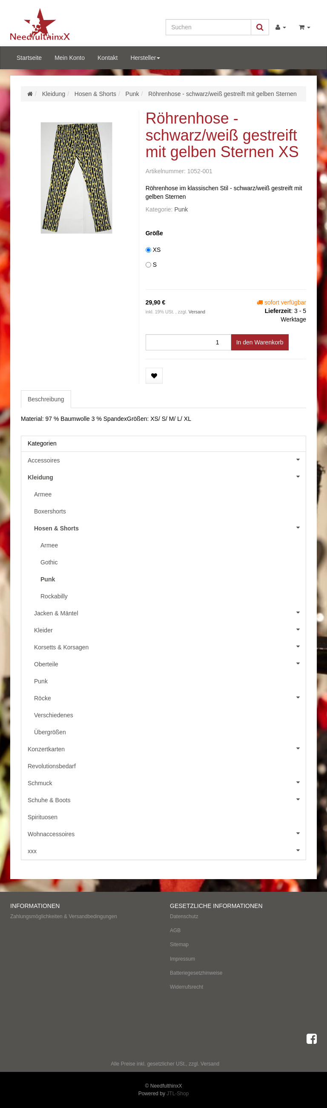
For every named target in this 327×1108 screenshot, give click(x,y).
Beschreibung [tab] (46, 399)
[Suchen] (208, 27)
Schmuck (167, 782)
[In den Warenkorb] (260, 342)
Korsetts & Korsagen (170, 646)
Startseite (29, 57)
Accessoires (167, 459)
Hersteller (145, 57)
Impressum (182, 959)
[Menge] (188, 342)
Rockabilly (54, 596)
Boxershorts (50, 511)
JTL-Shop (177, 1094)
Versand (197, 311)
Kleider (170, 629)
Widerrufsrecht (186, 987)
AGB (175, 930)
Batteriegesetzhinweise (196, 973)
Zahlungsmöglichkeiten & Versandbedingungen (63, 916)
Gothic (48, 562)
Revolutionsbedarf (52, 766)
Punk (181, 209)
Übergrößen (50, 732)
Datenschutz (184, 916)
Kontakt (108, 57)
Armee (43, 494)
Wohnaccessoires (167, 833)
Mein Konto (69, 57)
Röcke (170, 697)
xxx (167, 850)
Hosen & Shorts (170, 527)
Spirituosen (42, 817)
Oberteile (170, 663)
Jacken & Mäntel (170, 612)
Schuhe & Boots (167, 799)
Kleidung (167, 476)
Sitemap (179, 944)
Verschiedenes (53, 715)
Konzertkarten (167, 748)
